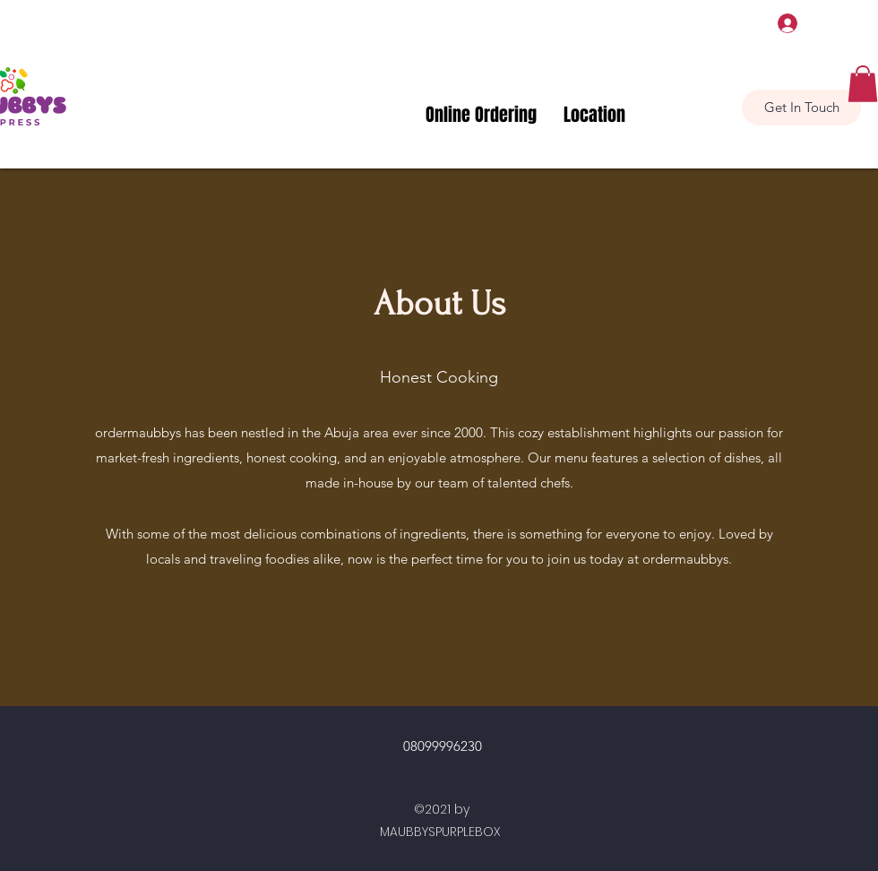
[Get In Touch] (801, 107)
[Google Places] (746, 40)
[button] (863, 83)
